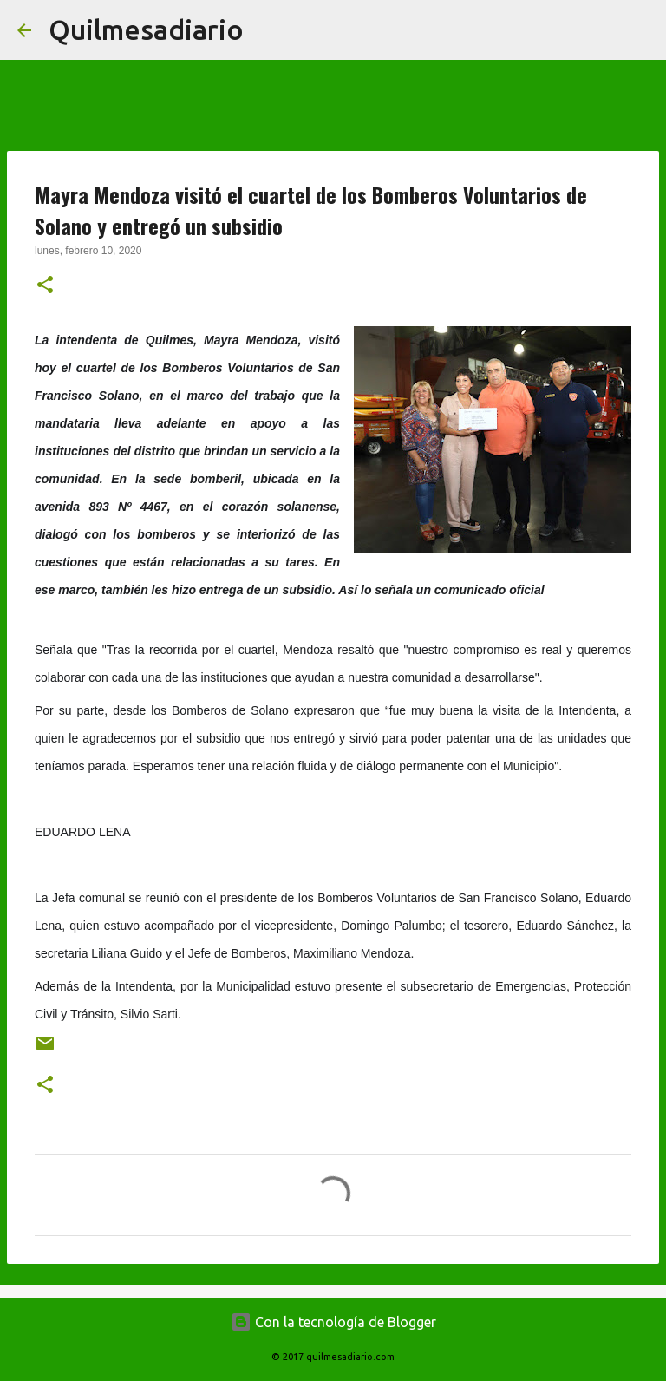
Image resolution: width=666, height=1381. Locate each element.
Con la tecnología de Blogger (333, 1322)
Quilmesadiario (146, 29)
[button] (45, 286)
